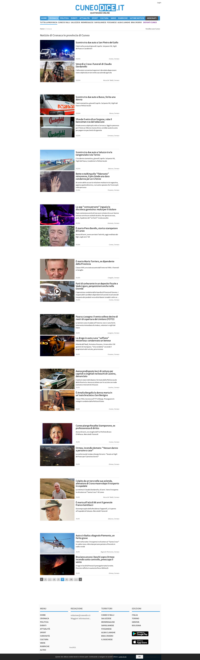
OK (139, 657)
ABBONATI (152, 18)
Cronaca (53, 18)
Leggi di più (122, 657)
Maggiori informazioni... (81, 618)
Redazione (77, 608)
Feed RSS (72, 647)
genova (135, 622)
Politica (64, 18)
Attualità (85, 18)
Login (159, 3)
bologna (136, 625)
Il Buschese (106, 639)
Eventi (74, 18)
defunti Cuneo (150, 23)
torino (135, 618)
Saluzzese (75, 23)
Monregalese (87, 23)
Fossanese (112, 23)
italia (135, 615)
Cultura (104, 18)
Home (44, 18)
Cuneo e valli (64, 23)
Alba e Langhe (123, 23)
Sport (95, 18)
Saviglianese (100, 23)
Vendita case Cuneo (153, 29)
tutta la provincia (48, 23)
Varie (113, 18)
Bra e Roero (136, 23)
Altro (43, 650)
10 (71, 579)
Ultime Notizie (137, 18)
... (50, 579)
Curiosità (45, 636)
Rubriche (123, 18)
